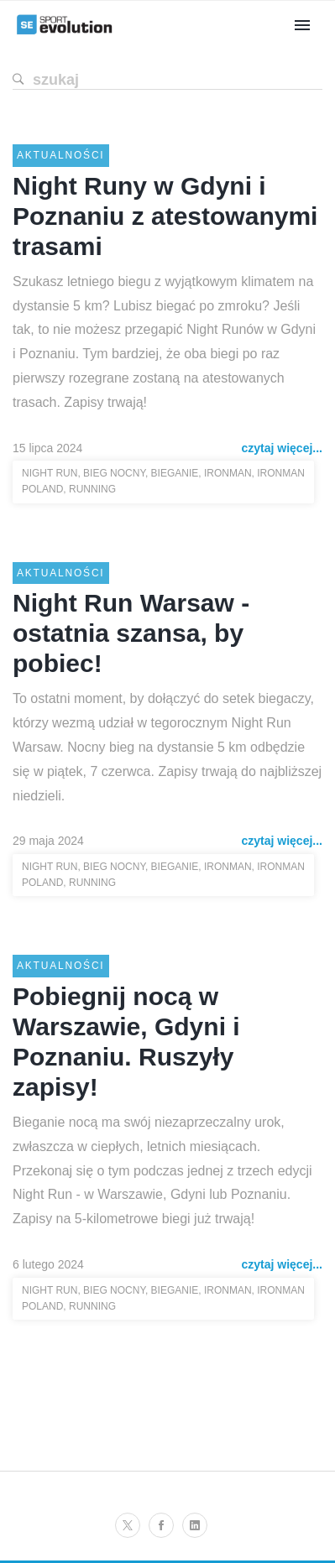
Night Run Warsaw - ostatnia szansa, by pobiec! (131, 633)
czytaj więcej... (282, 448)
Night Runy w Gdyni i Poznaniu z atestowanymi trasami (165, 216)
